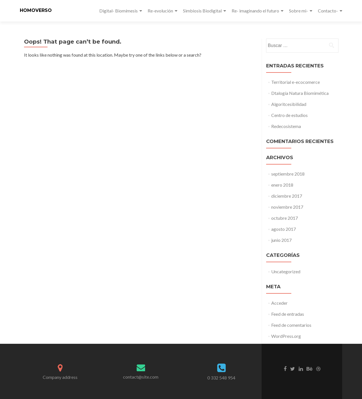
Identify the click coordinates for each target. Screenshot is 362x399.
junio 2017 (281, 240)
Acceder (279, 303)
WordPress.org (286, 336)
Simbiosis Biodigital (202, 10)
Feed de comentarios (291, 325)
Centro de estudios (289, 115)
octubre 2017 (284, 218)
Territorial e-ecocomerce (295, 82)
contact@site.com (140, 376)
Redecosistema (286, 126)
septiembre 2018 (288, 173)
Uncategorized (285, 271)
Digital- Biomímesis (118, 10)
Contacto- (328, 10)
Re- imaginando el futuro (255, 10)
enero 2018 (282, 184)
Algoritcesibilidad (288, 104)
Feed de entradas (287, 314)
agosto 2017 (283, 229)
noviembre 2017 (287, 207)
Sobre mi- (298, 10)
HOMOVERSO (36, 10)
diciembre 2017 (286, 196)
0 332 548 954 (221, 377)
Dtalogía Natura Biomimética (300, 93)
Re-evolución (160, 10)
